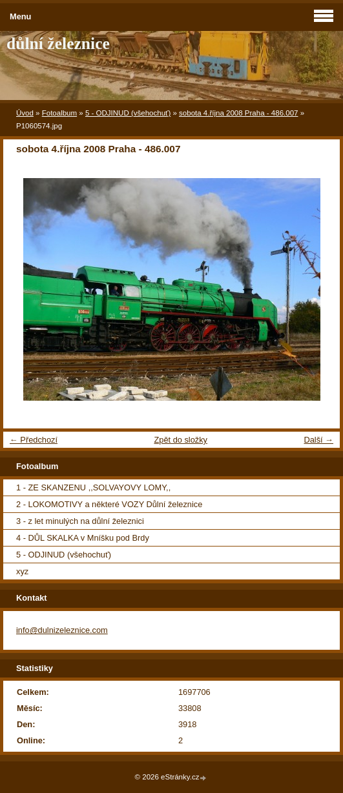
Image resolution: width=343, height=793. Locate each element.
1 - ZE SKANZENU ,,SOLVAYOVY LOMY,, (93, 487)
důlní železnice (58, 43)
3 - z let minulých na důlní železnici (80, 521)
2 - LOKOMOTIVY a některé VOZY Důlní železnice (109, 504)
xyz (22, 571)
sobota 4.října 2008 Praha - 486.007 (238, 113)
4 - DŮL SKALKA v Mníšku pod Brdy (82, 538)
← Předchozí (33, 440)
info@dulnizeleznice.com (62, 630)
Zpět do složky (180, 440)
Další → (318, 440)
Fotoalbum (59, 113)
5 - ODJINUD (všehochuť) (128, 113)
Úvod (25, 113)
